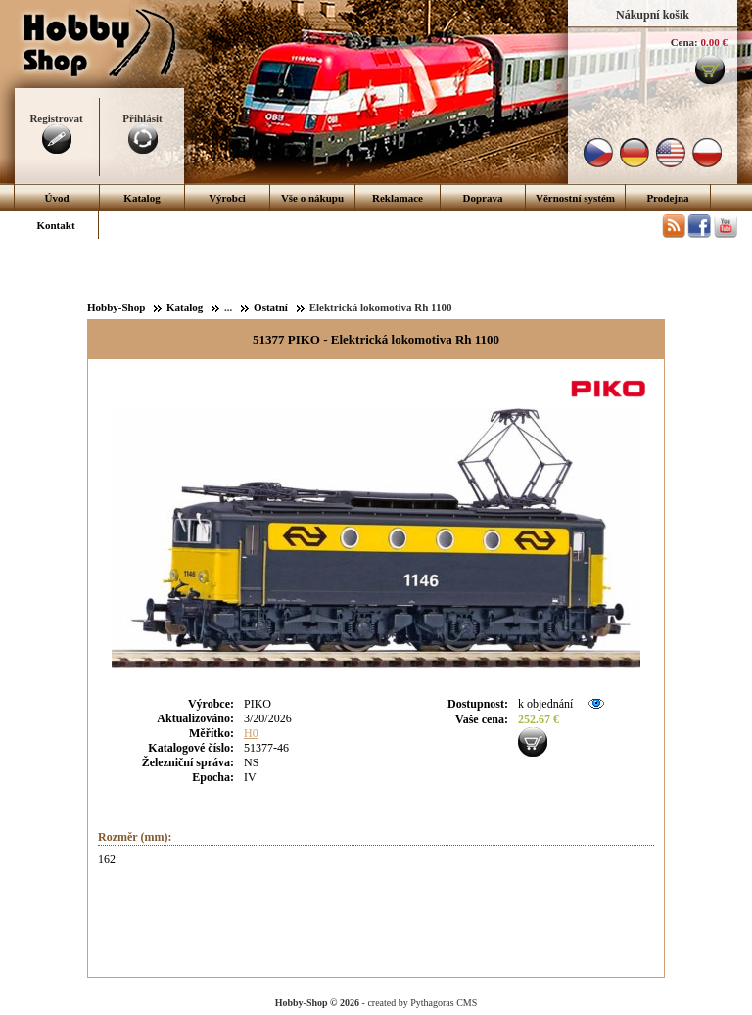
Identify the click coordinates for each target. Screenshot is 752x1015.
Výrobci (227, 198)
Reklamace (397, 198)
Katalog (141, 198)
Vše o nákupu (312, 198)
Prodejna (667, 198)
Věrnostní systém (575, 198)
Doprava (483, 198)
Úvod (56, 198)
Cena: (684, 42)
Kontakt (55, 225)
